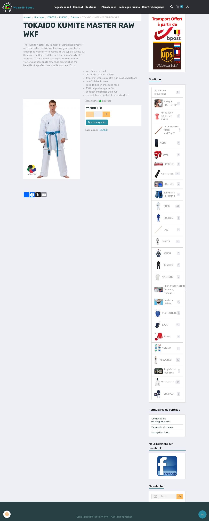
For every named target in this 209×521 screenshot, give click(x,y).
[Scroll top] (202, 514)
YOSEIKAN (167, 394)
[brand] (18, 7)
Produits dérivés (167, 302)
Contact (78, 7)
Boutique (91, 7)
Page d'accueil (62, 7)
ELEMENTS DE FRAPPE (167, 194)
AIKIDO (167, 143)
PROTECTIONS (167, 313)
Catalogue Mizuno (129, 7)
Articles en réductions (167, 92)
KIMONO (63, 17)
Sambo (167, 336)
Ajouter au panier (97, 122)
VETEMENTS (167, 382)
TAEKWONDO (167, 360)
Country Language (153, 7)
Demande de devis (162, 427)
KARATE (52, 17)
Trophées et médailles (167, 371)
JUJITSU (167, 218)
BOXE (167, 155)
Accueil (27, 17)
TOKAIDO (103, 130)
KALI (167, 230)
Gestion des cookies (121, 516)
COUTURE (167, 184)
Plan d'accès (108, 7)
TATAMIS (167, 348)
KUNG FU (167, 265)
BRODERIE (167, 164)
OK (179, 496)
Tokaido (75, 17)
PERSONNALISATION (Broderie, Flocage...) (168, 290)
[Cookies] (7, 514)
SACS (167, 325)
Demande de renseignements (160, 420)
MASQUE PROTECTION (167, 103)
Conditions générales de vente (93, 516)
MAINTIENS (167, 277)
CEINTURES (167, 174)
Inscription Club (160, 432)
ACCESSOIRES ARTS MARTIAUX (168, 130)
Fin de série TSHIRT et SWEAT (167, 116)
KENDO (167, 253)
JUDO (167, 206)
